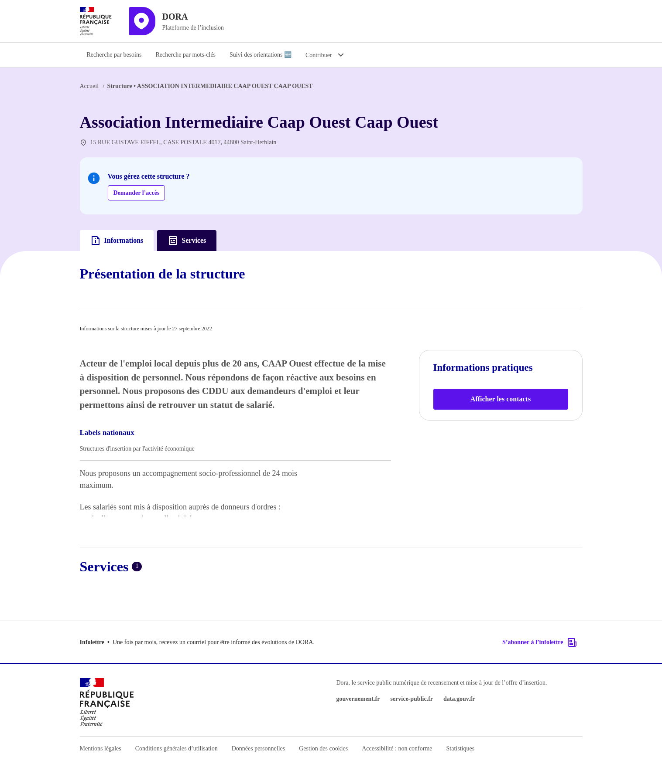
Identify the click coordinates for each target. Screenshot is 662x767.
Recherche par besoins (114, 54)
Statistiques (460, 748)
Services (187, 240)
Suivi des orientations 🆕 (261, 54)
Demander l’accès (136, 193)
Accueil (89, 86)
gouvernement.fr (358, 699)
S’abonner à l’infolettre (539, 642)
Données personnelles (258, 748)
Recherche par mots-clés (185, 54)
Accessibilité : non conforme (397, 748)
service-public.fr (411, 699)
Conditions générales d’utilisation (176, 748)
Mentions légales (100, 748)
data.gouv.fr (459, 699)
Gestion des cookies (323, 748)
